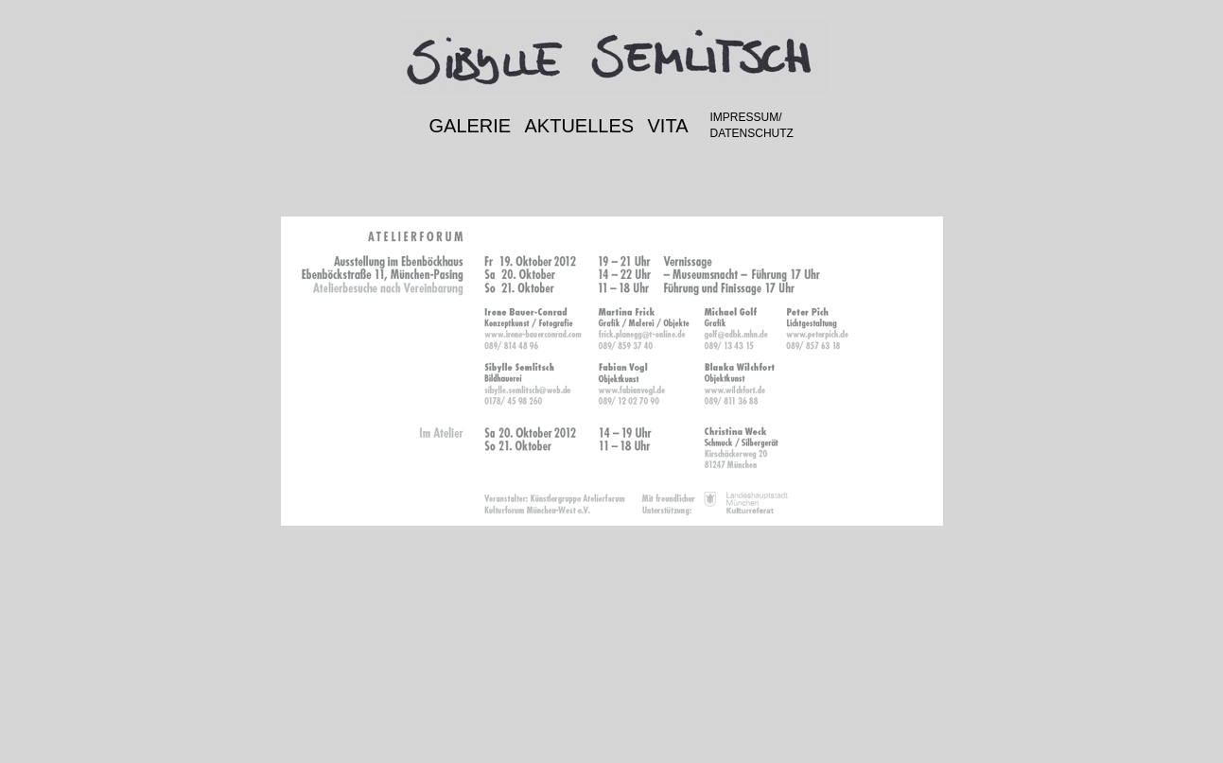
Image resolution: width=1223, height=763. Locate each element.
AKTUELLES (580, 125)
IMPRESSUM (744, 117)
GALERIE (470, 125)
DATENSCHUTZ (752, 133)
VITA (668, 125)
